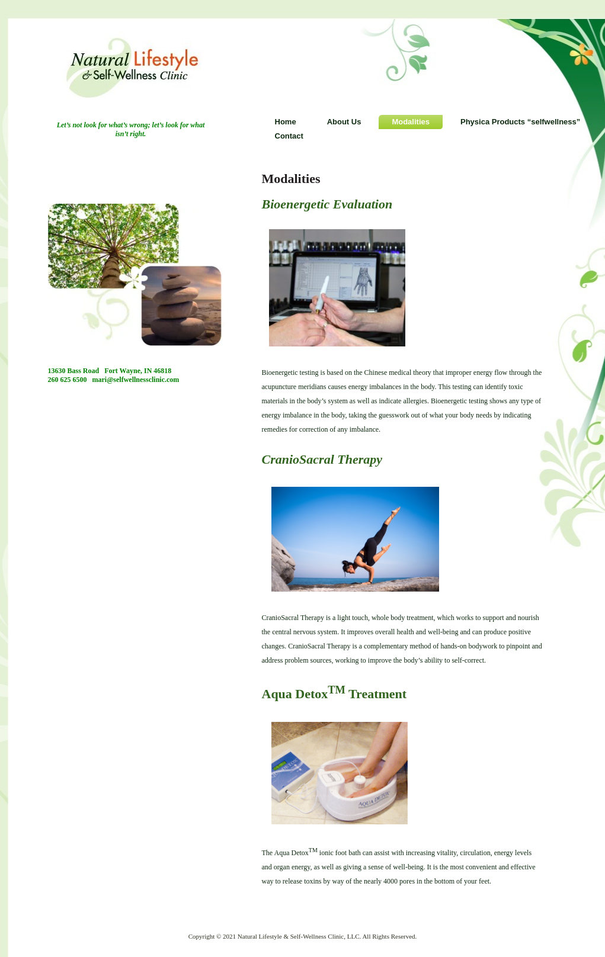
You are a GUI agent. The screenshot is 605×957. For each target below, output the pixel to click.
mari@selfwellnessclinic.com (136, 379)
